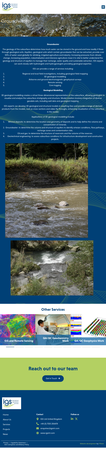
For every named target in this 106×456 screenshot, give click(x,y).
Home (6, 423)
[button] (103, 7)
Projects (6, 438)
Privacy (5, 451)
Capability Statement (18, 451)
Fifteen (101, 452)
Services (6, 433)
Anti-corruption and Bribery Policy (16, 453)
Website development (88, 452)
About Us (7, 428)
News (5, 442)
